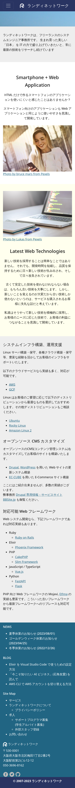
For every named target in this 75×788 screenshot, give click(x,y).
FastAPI (20, 581)
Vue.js (19, 572)
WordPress (27, 467)
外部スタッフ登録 (27, 729)
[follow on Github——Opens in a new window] (18, 774)
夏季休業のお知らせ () (32, 633)
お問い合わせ (18, 734)
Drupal (14, 467)
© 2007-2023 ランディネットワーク (37, 781)
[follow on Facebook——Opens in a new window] (6, 774)
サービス (15, 700)
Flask (18, 586)
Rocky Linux (17, 425)
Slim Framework (26, 562)
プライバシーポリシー (30, 710)
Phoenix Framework (29, 547)
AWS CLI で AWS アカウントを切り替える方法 (40, 684)
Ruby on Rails (24, 537)
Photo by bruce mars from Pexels (26, 174)
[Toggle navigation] (8, 5)
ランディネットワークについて (30, 705)
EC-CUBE (15, 477)
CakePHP (21, 557)
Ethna (63, 594)
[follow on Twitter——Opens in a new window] (12, 774)
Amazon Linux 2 (20, 430)
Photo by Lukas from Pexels (22, 239)
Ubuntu (14, 421)
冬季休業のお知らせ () (32, 648)
